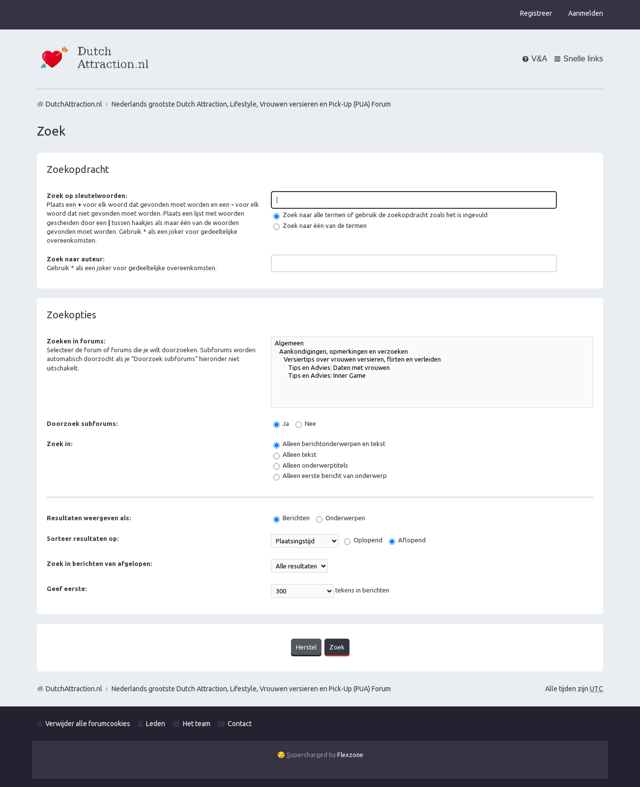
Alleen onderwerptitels (310, 465)
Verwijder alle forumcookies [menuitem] (87, 723)
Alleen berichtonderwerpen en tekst (329, 443)
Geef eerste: (67, 588)
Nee (305, 423)
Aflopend (407, 539)
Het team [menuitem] (196, 723)
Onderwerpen (340, 517)
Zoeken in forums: (76, 340)
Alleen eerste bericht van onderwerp (330, 475)
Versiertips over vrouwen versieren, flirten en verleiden (432, 360)
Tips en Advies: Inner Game (432, 376)
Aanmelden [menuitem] (585, 13)
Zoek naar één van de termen (320, 225)
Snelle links (583, 59)
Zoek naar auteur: (75, 258)
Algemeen (432, 343)
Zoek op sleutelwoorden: (87, 195)
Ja (281, 423)
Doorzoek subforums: (82, 423)
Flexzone (350, 754)
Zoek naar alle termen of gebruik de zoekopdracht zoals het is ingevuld (380, 214)
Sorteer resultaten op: (82, 538)
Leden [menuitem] (155, 723)
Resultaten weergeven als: (89, 517)
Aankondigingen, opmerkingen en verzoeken (432, 352)
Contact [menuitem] (240, 723)
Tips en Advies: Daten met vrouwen (432, 368)
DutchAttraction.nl (74, 688)
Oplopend (363, 539)
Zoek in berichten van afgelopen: (99, 563)
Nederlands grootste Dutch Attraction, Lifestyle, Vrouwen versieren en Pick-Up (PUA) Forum (251, 688)
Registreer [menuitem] (536, 13)
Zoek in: (59, 443)
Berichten (291, 517)
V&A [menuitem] (539, 59)
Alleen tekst (295, 454)
